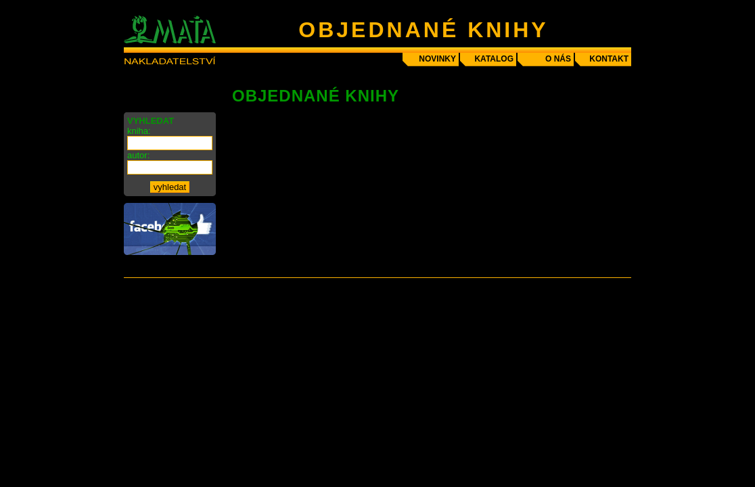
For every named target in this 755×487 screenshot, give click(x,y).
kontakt (608, 59)
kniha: (139, 131)
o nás (558, 59)
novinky (437, 59)
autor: (138, 155)
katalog (493, 59)
